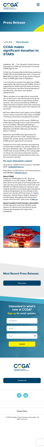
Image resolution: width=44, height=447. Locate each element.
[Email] (22, 328)
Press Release (22, 42)
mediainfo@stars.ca (16, 167)
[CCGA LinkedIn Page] (25, 395)
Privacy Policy (22, 411)
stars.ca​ (34, 199)
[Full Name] (22, 320)
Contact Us (22, 380)
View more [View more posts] (22, 283)
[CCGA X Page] (19, 395)
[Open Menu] (38, 4)
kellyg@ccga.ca (21, 172)
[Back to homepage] (10, 8)
